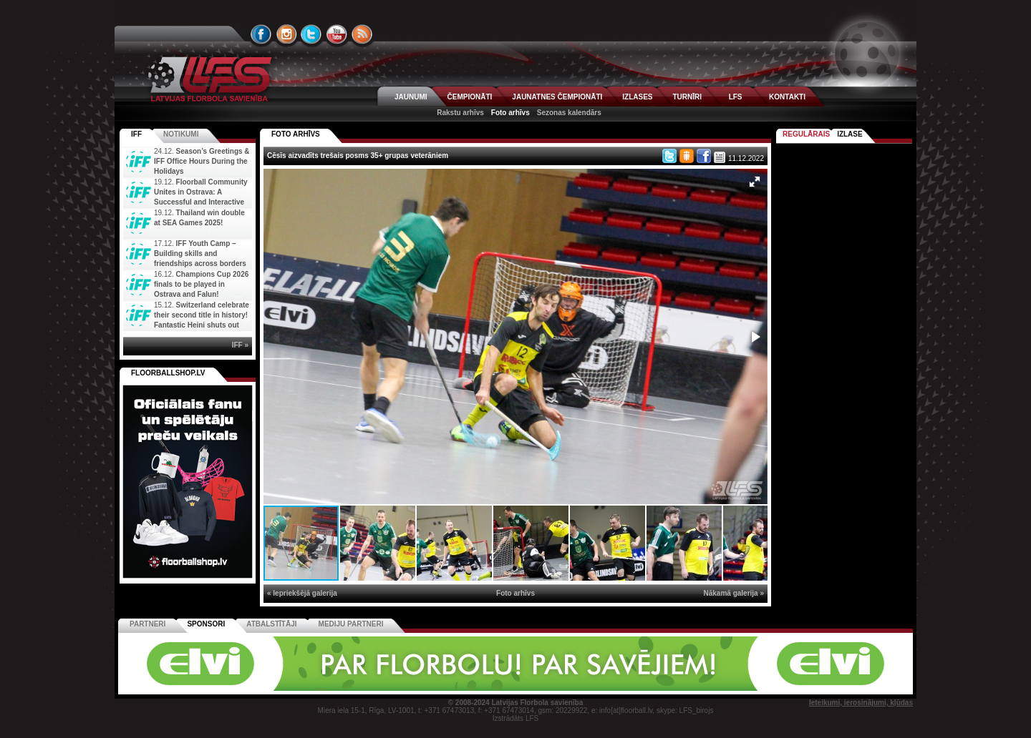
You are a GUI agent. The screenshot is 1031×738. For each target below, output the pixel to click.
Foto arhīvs (510, 113)
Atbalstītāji (271, 624)
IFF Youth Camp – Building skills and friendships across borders (200, 253)
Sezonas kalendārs (569, 113)
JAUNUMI (411, 97)
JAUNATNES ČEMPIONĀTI (557, 97)
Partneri (147, 624)
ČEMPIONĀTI (470, 97)
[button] (754, 181)
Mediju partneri (351, 624)
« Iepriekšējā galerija (302, 593)
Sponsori (206, 624)
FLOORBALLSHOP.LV (168, 373)
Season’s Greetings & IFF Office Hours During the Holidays (202, 161)
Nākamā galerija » (734, 593)
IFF (136, 134)
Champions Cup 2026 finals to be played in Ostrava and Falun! (201, 284)
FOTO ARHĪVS (295, 134)
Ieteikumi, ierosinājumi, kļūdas (861, 703)
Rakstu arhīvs (460, 113)
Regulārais (806, 134)
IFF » (240, 345)
